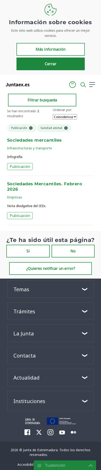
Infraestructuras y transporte (29, 148)
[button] (72, 84)
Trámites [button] (24, 311)
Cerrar (50, 63)
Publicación (20, 166)
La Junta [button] (23, 333)
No (73, 251)
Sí (28, 251)
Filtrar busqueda (42, 100)
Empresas (14, 197)
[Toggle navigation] (36, 84)
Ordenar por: (62, 110)
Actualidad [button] (26, 377)
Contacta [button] (24, 355)
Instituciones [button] (29, 400)
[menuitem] (27, 432)
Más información (50, 49)
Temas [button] (21, 289)
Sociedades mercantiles (34, 140)
